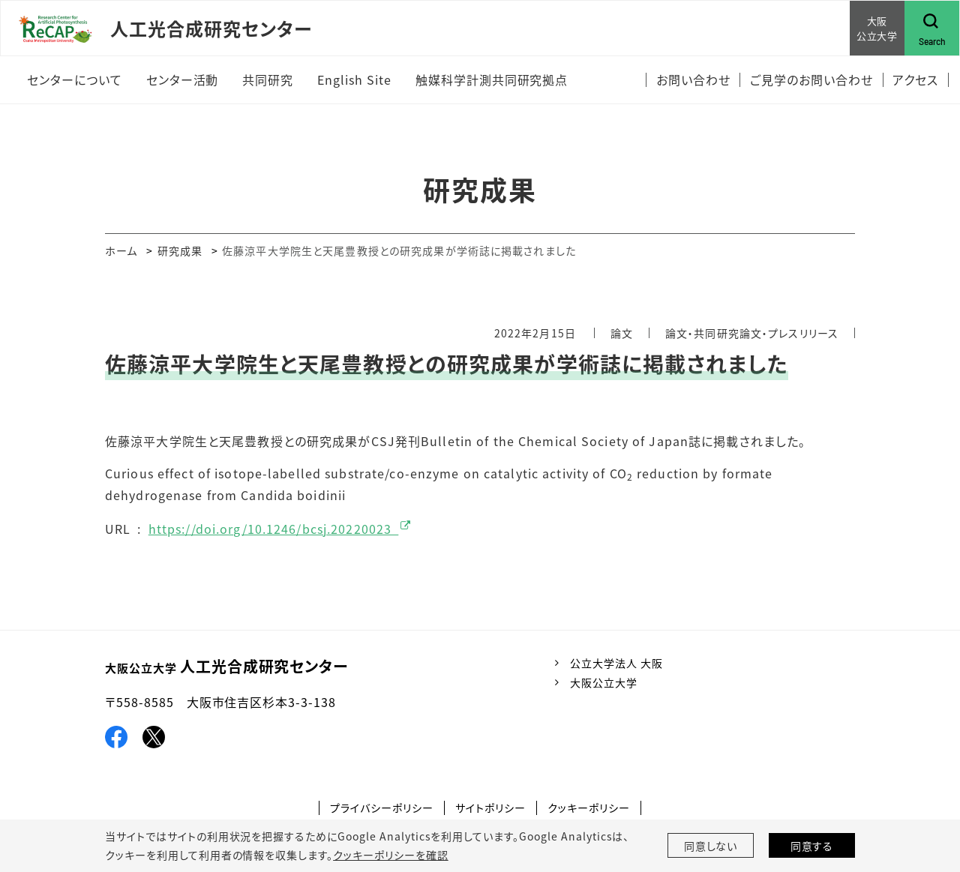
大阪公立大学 (604, 682)
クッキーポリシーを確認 (390, 854)
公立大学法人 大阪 (616, 662)
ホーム (121, 250)
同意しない (711, 845)
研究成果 (180, 250)
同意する (812, 845)
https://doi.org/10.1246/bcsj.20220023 (273, 529)
